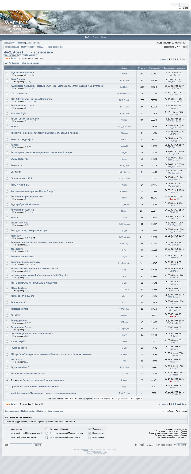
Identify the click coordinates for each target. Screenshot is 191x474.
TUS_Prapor (22, 55)
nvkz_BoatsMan (124, 126)
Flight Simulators (28, 47)
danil (124, 302)
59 (32, 101)
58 (29, 101)
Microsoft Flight (18, 113)
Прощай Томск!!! (20, 309)
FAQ (87, 37)
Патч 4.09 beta (19, 288)
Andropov (124, 191)
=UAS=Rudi (124, 309)
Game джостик (19, 321)
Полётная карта (19, 348)
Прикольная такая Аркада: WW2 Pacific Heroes (35, 386)
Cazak (124, 217)
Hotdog (124, 211)
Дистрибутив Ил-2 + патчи (25, 204)
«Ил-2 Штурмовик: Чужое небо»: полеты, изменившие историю (43, 393)
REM (124, 250)
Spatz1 (124, 120)
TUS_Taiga (173, 297)
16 (32, 121)
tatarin (124, 296)
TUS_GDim (124, 204)
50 (32, 88)
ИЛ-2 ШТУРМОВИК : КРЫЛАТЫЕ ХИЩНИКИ (34, 283)
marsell (173, 277)
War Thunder (18, 79)
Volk (124, 361)
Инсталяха (16, 359)
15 (29, 121)
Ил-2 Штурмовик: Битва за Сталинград (32, 99)
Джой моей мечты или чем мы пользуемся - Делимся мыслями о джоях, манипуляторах (58, 86)
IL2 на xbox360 (19, 302)
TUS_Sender (124, 237)
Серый (173, 264)
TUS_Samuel (172, 82)
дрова (15, 145)
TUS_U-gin (173, 160)
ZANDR (124, 146)
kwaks (124, 74)
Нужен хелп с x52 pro (23, 296)
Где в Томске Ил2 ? (20, 93)
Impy (124, 198)
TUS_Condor (124, 178)
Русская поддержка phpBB (95, 453)
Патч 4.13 (17, 165)
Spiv (124, 276)
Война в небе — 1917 (23, 105)
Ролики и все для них (23, 210)
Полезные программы (23, 256)
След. (184, 59)
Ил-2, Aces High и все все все (50, 47)
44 (35, 75)
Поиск (95, 37)
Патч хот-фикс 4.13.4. (21, 178)
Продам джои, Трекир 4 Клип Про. (29, 230)
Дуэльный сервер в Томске (26, 262)
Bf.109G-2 (15, 315)
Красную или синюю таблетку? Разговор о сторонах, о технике (45, 133)
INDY (124, 335)
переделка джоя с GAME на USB (28, 373)
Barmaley (33, 55)
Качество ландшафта (22, 139)
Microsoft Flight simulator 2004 (27, 197)
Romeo (173, 108)
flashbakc (124, 87)
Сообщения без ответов (14, 43)
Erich (173, 238)
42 (29, 75)
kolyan (124, 257)
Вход (103, 37)
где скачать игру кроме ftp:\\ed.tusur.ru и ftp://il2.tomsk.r (39, 275)
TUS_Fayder (172, 95)
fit (173, 303)
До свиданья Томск (21, 327)
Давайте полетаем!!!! (23, 72)
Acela (124, 185)
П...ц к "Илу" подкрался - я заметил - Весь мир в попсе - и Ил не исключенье (52, 354)
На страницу (163, 59)
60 (35, 101)
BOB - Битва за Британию (25, 119)
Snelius (172, 199)
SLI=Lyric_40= (124, 263)
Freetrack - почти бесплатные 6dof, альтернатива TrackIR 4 (42, 242)
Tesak (172, 192)
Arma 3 (14, 126)
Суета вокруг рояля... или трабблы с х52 (32, 333)
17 (35, 121)
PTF (105, 452)
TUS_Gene (124, 289)
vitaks (172, 362)
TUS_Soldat (173, 127)
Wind (173, 329)
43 (32, 75)
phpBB (85, 450)
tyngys (124, 230)
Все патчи (16, 172)
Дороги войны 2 (20, 367)
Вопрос (14, 217)
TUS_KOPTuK (173, 88)
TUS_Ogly (173, 75)
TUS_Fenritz (124, 100)
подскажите (17, 249)
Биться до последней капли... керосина (43, 380)
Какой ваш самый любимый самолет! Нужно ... (36, 268)
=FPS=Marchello (124, 94)
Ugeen (124, 159)
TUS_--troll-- (173, 231)
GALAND (124, 322)
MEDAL (124, 133)
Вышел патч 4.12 (19, 223)
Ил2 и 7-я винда (20, 185)
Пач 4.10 (16, 236)
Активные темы (33, 43)
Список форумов (12, 47)
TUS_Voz (124, 152)
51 (35, 88)
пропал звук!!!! (18, 341)
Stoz (124, 270)
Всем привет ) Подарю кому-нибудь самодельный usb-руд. (43, 152)
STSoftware (97, 452)
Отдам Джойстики (20, 159)
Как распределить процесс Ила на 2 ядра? (33, 191)
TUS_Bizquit (172, 355)
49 (29, 88)
